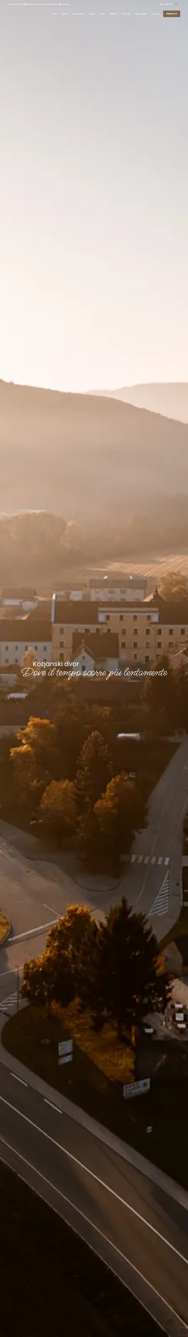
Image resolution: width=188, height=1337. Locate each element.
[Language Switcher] (179, 4)
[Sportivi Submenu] (69, 14)
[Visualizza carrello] (166, 4)
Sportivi (64, 14)
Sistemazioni (78, 14)
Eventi (102, 14)
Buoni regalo (141, 14)
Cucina (92, 14)
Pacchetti (126, 14)
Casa (54, 14)
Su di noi (155, 14)
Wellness (113, 14)
